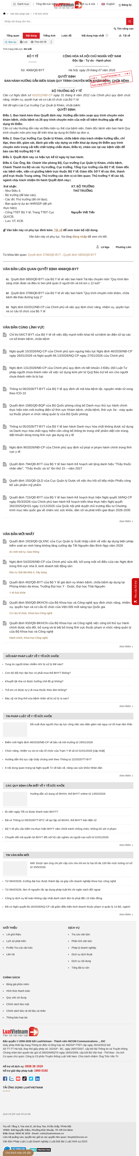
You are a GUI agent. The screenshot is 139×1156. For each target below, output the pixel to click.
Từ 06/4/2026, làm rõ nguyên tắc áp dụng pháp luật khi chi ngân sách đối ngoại (52, 889)
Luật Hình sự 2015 (76, 1141)
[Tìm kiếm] (129, 21)
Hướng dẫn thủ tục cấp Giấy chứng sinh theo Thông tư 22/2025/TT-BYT (48, 759)
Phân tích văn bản (82, 941)
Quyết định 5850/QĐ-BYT (79, 254)
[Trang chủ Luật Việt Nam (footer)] (68, 1032)
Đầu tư (13, 572)
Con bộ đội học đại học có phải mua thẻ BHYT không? (38, 672)
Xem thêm (126, 521)
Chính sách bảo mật (17, 1004)
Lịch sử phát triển (16, 941)
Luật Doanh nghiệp (37, 1141)
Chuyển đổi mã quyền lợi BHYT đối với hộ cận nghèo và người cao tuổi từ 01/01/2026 (56, 837)
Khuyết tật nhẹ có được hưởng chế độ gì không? (34, 681)
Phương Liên (123, 247)
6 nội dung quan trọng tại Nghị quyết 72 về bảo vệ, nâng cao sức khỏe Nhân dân (53, 767)
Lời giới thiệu (13, 934)
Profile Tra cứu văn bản (19, 947)
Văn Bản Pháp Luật (14, 1141)
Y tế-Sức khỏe (17, 592)
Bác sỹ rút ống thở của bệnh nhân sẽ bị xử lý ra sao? (37, 698)
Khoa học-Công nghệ (40, 613)
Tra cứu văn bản (81, 934)
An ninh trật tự (17, 551)
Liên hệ (10, 954)
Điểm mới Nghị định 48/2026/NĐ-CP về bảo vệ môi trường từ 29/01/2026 (49, 742)
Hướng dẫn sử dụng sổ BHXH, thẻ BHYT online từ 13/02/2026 (67, 793)
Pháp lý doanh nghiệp (84, 947)
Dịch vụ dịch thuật (82, 954)
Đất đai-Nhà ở (26, 572)
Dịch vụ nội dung (81, 961)
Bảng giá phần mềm (17, 984)
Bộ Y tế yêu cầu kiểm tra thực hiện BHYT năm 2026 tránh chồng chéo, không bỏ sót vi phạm (60, 828)
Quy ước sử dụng (16, 997)
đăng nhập (79, 236)
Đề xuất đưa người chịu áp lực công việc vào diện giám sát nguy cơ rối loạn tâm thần (81, 724)
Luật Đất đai (57, 1141)
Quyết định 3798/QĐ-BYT (45, 254)
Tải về (58, 230)
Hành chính (15, 637)
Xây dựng (41, 572)
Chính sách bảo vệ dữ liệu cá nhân (26, 1010)
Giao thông (33, 551)
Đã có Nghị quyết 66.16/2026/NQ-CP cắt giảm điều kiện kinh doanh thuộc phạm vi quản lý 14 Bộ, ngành (67, 906)
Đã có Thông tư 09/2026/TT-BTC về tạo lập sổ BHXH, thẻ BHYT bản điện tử (51, 820)
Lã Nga (102, 247)
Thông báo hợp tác (17, 1017)
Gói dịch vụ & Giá (85, 4)
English (108, 4)
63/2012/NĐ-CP (42, 95)
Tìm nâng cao (123, 28)
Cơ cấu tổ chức (18, 613)
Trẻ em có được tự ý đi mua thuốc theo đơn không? (36, 689)
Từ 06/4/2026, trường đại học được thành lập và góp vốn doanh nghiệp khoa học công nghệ (60, 881)
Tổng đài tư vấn (80, 967)
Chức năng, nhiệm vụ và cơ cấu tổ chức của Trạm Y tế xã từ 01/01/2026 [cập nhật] (55, 750)
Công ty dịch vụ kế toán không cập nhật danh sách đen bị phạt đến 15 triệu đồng (53, 898)
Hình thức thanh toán (18, 990)
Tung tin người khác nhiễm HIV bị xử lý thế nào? (34, 664)
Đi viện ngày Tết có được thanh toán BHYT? (31, 811)
